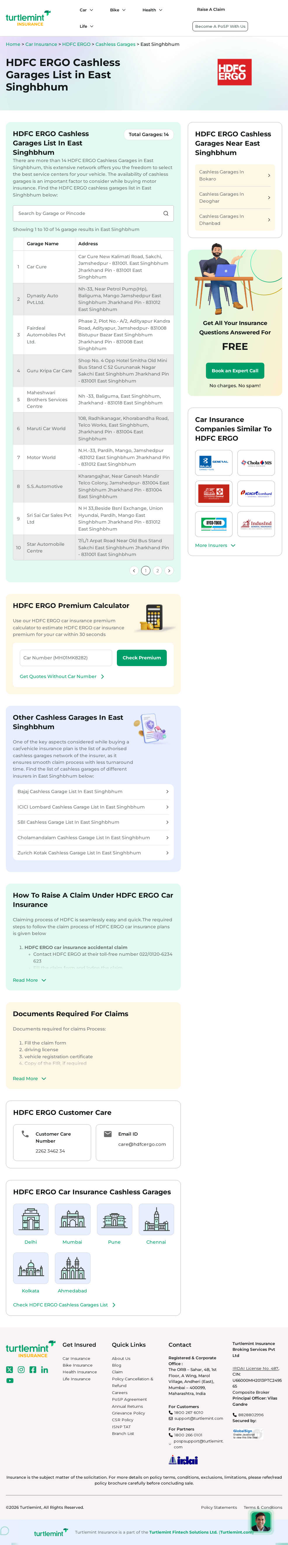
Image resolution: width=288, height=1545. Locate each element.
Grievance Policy (128, 1413)
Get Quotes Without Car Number (63, 676)
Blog (116, 1365)
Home (13, 44)
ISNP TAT (121, 1426)
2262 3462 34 (50, 1151)
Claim (117, 1372)
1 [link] (146, 570)
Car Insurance (41, 44)
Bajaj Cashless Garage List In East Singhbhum (93, 791)
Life (83, 26)
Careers (119, 1392)
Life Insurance (77, 1379)
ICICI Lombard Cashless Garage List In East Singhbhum (93, 807)
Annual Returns (127, 1406)
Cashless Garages (116, 44)
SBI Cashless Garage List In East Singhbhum (93, 822)
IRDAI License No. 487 (255, 1368)
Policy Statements (219, 1507)
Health (149, 10)
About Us (121, 1358)
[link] (134, 570)
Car (83, 10)
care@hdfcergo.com (142, 1144)
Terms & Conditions (263, 1507)
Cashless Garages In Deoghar (234, 197)
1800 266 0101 (188, 1435)
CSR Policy (122, 1419)
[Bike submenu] (122, 10)
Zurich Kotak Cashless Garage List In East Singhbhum (93, 853)
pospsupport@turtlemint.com (199, 1444)
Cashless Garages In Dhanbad (234, 219)
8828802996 (250, 1414)
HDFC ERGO (77, 44)
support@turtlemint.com (198, 1418)
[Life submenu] (90, 26)
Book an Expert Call (235, 370)
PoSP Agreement (129, 1399)
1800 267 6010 (188, 1412)
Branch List (123, 1433)
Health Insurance (80, 1372)
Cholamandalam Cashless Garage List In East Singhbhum (93, 837)
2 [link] (157, 570)
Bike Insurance (78, 1365)
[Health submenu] (159, 10)
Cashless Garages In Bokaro (234, 175)
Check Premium (142, 658)
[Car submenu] (90, 10)
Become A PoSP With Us (220, 26)
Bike (114, 10)
